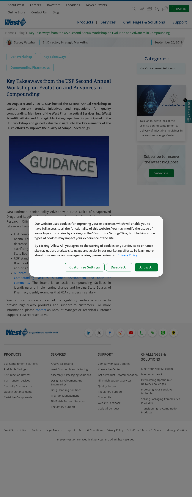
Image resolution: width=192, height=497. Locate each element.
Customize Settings (84, 267)
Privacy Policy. (128, 255)
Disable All (119, 267)
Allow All (146, 267)
